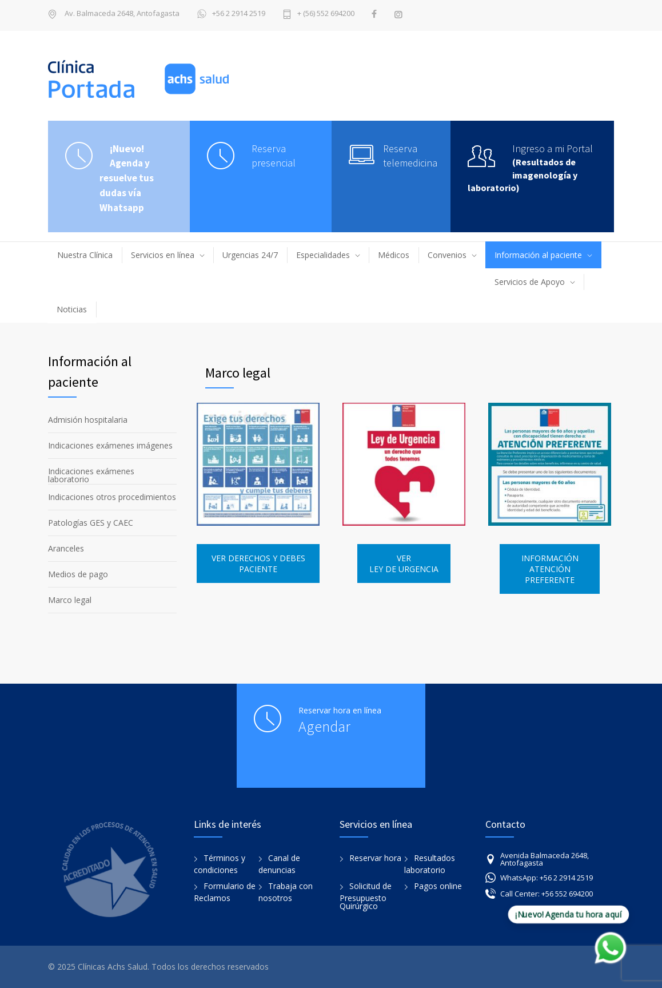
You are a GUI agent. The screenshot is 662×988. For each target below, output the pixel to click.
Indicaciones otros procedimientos (112, 496)
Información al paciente (538, 254)
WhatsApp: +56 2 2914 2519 (539, 877)
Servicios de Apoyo (529, 281)
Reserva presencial (274, 155)
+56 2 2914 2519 (231, 14)
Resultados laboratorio (429, 863)
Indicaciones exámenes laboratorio (91, 475)
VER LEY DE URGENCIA (403, 563)
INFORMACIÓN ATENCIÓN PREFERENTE (550, 569)
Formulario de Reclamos (225, 891)
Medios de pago (78, 574)
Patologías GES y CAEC (90, 522)
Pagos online (438, 885)
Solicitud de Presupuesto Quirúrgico (366, 895)
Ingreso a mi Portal (552, 148)
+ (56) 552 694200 (325, 14)
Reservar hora (375, 857)
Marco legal (69, 599)
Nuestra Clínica (85, 254)
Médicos (393, 254)
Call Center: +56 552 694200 (539, 893)
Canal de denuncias (279, 863)
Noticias (72, 309)
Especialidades (323, 254)
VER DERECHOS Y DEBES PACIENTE (258, 563)
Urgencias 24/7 (250, 254)
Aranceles (66, 548)
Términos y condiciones (219, 863)
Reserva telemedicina (408, 155)
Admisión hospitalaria (87, 419)
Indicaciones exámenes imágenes (110, 445)
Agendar (324, 726)
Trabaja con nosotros (285, 891)
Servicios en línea (162, 254)
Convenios (447, 254)
